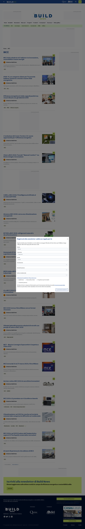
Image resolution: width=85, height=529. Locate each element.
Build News (21, 279)
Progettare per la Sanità (43, 279)
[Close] (67, 239)
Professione (20, 262)
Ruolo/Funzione (21, 267)
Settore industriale (21, 273)
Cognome (19, 252)
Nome (18, 247)
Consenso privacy (23, 282)
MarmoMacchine (30, 279)
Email (18, 257)
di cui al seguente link (59, 285)
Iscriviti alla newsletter (62, 289)
